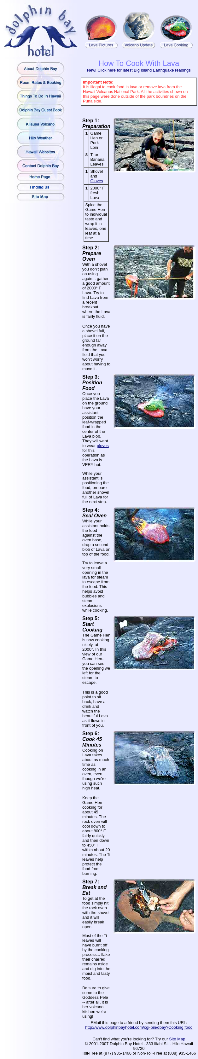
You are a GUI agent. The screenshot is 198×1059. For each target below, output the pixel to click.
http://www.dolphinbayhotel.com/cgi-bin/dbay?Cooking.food (138, 1027)
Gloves (96, 180)
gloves (103, 445)
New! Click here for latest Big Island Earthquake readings (139, 70)
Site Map (177, 1039)
